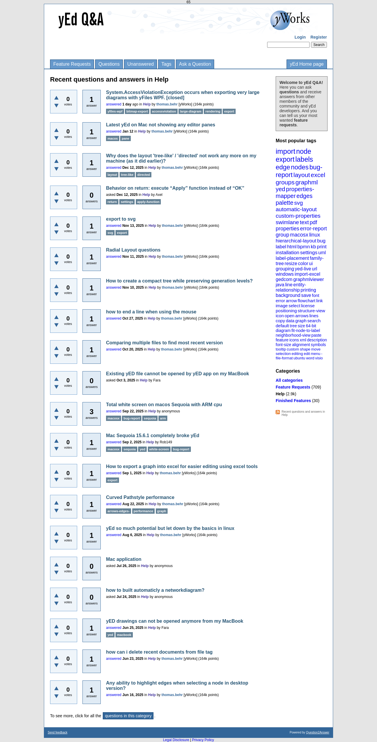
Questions (109, 64)
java (280, 284)
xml (303, 340)
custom (293, 349)
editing (297, 353)
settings (309, 252)
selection (283, 353)
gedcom (284, 279)
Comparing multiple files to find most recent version (164, 342)
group (282, 235)
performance (143, 511)
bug (321, 241)
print (322, 246)
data (290, 320)
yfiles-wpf (115, 111)
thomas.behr (167, 104)
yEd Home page (307, 64)
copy (280, 320)
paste (316, 335)
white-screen (159, 449)
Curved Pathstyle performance (140, 497)
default (282, 325)
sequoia (150, 418)
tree (293, 325)
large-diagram (190, 111)
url (314, 268)
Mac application (123, 559)
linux (314, 235)
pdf (313, 222)
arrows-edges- (119, 511)
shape (305, 349)
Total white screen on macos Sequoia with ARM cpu (164, 404)
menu (315, 353)
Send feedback (57, 732)
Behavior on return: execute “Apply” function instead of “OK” (175, 188)
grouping (285, 268)
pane (125, 138)
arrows (301, 315)
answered (113, 104)
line (288, 284)
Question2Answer (317, 732)
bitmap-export (137, 111)
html (292, 246)
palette (284, 202)
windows (285, 274)
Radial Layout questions (133, 249)
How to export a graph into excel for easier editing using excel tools (182, 466)
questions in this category (128, 715)
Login (300, 37)
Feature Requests (72, 64)
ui (310, 263)
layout (301, 174)
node (303, 151)
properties (287, 229)
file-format (284, 358)
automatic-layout (296, 209)
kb (313, 246)
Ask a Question (195, 64)
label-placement (292, 258)
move (315, 349)
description (317, 340)
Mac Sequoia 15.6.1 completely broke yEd (152, 435)
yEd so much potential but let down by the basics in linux (170, 528)
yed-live (303, 268)
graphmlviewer (308, 279)
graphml (306, 182)
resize (291, 263)
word (310, 358)
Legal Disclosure (176, 740)
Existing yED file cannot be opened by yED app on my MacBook (177, 373)
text (304, 222)
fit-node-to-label (305, 330)
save (306, 295)
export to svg (120, 219)
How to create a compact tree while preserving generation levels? (179, 280)
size (301, 325)
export (285, 159)
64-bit (311, 325)
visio (319, 358)
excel (318, 174)
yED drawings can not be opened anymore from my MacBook (174, 621)
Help (280, 393)
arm (163, 418)
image (282, 305)
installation (287, 252)
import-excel (307, 274)
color (303, 263)
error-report (313, 229)
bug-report (131, 418)
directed (143, 174)
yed (280, 189)
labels (304, 159)
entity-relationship (291, 287)
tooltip (281, 349)
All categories (289, 380)
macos (113, 138)
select (294, 305)
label (281, 246)
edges (305, 196)
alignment (301, 344)
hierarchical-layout (296, 241)
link (319, 300)
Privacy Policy (203, 740)
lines (313, 315)
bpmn (303, 246)
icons (294, 340)
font (315, 295)
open (289, 315)
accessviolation (164, 111)
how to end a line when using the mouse (151, 311)
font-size (283, 344)
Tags (166, 64)
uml (322, 252)
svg (298, 203)
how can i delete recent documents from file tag (159, 652)
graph (300, 320)
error (280, 300)
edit (307, 353)
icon (280, 315)
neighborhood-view (293, 335)
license (308, 305)
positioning (286, 310)
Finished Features (293, 400)
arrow (291, 300)
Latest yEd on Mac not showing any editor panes (160, 124)
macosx (299, 235)
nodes (300, 167)
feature (282, 340)
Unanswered (140, 64)
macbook (124, 635)
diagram (283, 330)
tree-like (127, 174)
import (285, 151)
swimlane (287, 222)
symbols (318, 344)
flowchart (306, 300)
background (288, 295)
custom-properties (298, 216)
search (314, 320)
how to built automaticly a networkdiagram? (155, 590)
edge (283, 167)
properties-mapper (295, 192)
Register (318, 37)
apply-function (148, 202)
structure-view (311, 310)
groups (285, 182)
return (112, 202)
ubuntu (299, 358)
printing (308, 289)
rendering (212, 111)
